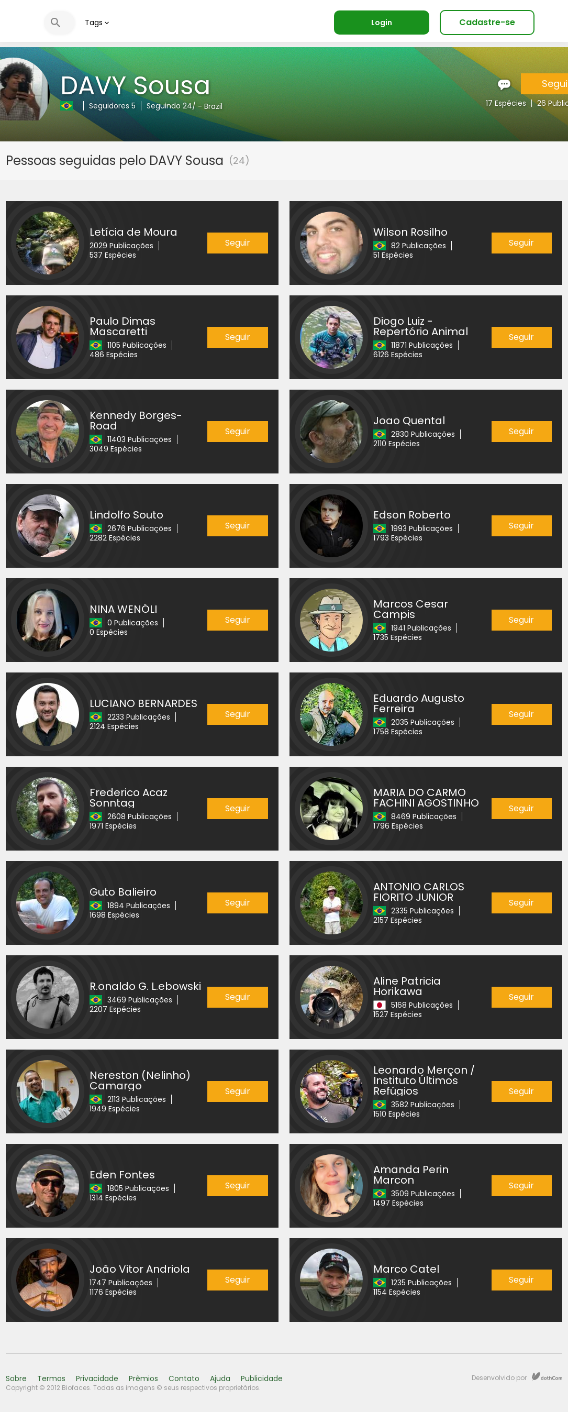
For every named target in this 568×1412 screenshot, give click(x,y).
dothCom (547, 1376)
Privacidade (97, 1378)
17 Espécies (506, 103)
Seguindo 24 (169, 106)
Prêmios (143, 1378)
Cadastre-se (487, 22)
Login (381, 22)
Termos (51, 1378)
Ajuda (220, 1378)
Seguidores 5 (112, 106)
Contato (184, 1378)
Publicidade (262, 1378)
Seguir (237, 243)
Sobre (16, 1378)
